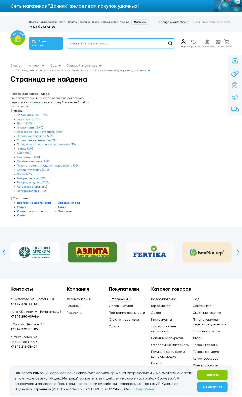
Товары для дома (206, 352)
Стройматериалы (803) (33, 169)
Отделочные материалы (170, 345)
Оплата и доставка (79, 22)
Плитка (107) (25, 148)
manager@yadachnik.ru (173, 22)
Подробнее (144, 389)
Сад (55, 65)
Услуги (62, 22)
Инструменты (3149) (30, 127)
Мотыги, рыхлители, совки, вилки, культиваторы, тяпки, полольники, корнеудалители (83, 70)
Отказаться (212, 387)
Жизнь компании (79, 299)
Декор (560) (25, 123)
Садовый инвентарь (84, 65)
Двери (197, 338)
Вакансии (74, 306)
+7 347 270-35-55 (24, 304)
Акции (62, 207)
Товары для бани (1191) (31, 178)
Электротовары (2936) (32, 190)
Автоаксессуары (205, 358)
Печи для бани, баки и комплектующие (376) (46, 144)
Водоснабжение (163, 299)
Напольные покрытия (167, 338)
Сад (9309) (24, 152)
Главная (16, 65)
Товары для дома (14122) (33, 182)
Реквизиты (74, 313)
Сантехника (202, 306)
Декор (156, 313)
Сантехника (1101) (29, 157)
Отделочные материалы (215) (37, 140)
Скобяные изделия (207, 313)
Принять (212, 375)
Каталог (36, 65)
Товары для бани (205, 345)
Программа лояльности (43, 22)
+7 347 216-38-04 (24, 347)
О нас (95, 22)
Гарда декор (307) (29, 119)
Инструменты (161, 319)
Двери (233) (25, 174)
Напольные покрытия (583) (35, 136)
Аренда (124, 22)
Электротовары (205, 365)
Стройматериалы (206, 331)
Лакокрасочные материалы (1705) (40, 131)
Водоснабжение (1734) (32, 114)
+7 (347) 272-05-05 (42, 27)
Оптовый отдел (109, 22)
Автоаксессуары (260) (32, 186)
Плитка (156, 363)
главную (36, 102)
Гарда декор (160, 306)
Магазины (140, 22)
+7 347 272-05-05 (24, 329)
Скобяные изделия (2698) (33, 161)
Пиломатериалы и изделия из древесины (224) (48, 165)
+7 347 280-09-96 (24, 316)
